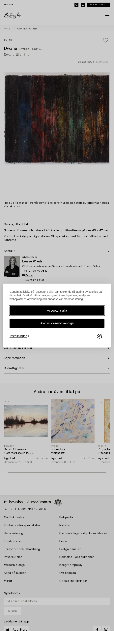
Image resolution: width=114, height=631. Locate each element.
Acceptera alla (57, 310)
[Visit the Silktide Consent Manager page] (99, 336)
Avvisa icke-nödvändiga (57, 323)
